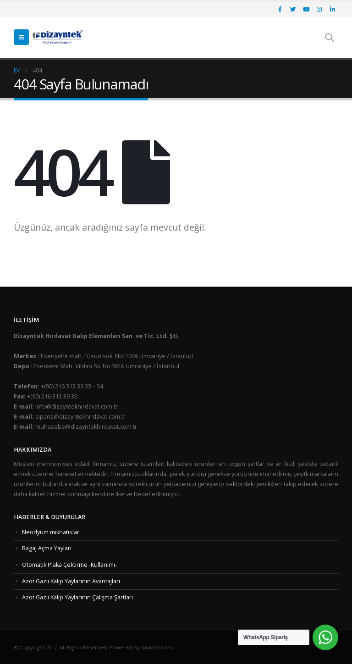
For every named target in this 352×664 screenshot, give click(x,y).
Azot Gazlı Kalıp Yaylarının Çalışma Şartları (77, 597)
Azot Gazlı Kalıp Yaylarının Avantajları (71, 581)
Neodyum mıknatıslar (50, 532)
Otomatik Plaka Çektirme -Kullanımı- (69, 565)
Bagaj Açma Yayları (47, 548)
